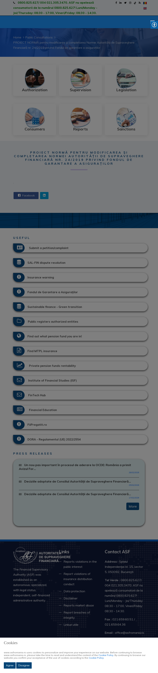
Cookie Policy (105, 655)
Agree (10, 665)
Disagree (24, 665)
